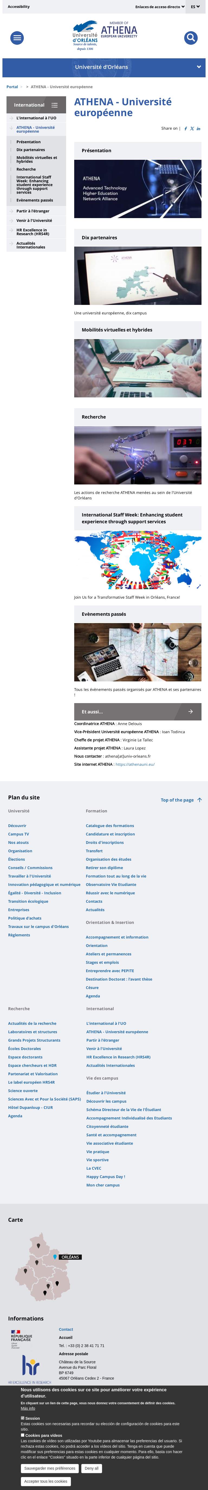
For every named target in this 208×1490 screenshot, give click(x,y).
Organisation (20, 850)
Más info (28, 1417)
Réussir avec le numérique (110, 892)
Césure (92, 987)
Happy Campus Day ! (105, 1176)
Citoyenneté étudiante (107, 1126)
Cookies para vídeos (43, 1444)
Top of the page (177, 800)
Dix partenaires (31, 150)
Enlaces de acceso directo (157, 6)
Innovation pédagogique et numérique (44, 884)
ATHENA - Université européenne (36, 129)
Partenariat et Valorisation (33, 1073)
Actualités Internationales (31, 245)
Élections (16, 859)
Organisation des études (108, 859)
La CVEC (93, 1168)
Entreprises (18, 909)
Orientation (97, 945)
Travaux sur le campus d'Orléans (38, 926)
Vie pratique (97, 1151)
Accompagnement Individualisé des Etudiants (129, 1118)
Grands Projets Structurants (34, 1040)
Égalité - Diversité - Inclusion (34, 892)
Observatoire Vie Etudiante (111, 884)
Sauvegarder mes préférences (49, 1477)
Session (32, 1427)
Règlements (19, 934)
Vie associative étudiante (109, 1143)
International (29, 105)
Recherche (26, 169)
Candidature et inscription (110, 834)
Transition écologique (28, 901)
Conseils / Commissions (30, 867)
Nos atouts (18, 842)
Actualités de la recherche (32, 1023)
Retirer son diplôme (104, 867)
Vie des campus (102, 1078)
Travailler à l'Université (29, 876)
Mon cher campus (103, 1185)
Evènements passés (35, 200)
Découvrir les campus (106, 1101)
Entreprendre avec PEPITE (110, 970)
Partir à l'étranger (33, 210)
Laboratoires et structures (32, 1031)
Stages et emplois (102, 962)
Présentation (29, 142)
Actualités (95, 909)
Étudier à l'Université (106, 1092)
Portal (12, 86)
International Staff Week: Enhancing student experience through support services (35, 184)
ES (195, 6)
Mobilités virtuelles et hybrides (37, 159)
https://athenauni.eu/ (135, 764)
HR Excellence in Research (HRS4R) (33, 231)
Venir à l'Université (34, 220)
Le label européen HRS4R (31, 1082)
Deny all (92, 1477)
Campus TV (18, 834)
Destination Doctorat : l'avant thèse (119, 979)
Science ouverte (23, 1090)
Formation (96, 810)
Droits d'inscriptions (105, 842)
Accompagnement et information (117, 937)
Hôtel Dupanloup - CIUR (30, 1107)
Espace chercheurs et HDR (32, 1065)
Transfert (94, 850)
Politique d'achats (24, 918)
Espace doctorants (25, 1057)
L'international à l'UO (36, 117)
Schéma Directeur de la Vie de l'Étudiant (123, 1109)
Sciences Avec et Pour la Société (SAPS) (44, 1099)
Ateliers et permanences (108, 953)
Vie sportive (97, 1159)
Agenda (93, 995)
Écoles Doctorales (24, 1048)
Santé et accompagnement (111, 1134)
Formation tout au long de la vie (116, 876)
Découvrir (17, 825)
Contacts (94, 901)
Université (19, 810)
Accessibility (19, 6)
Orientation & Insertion (110, 922)
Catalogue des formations (110, 825)
